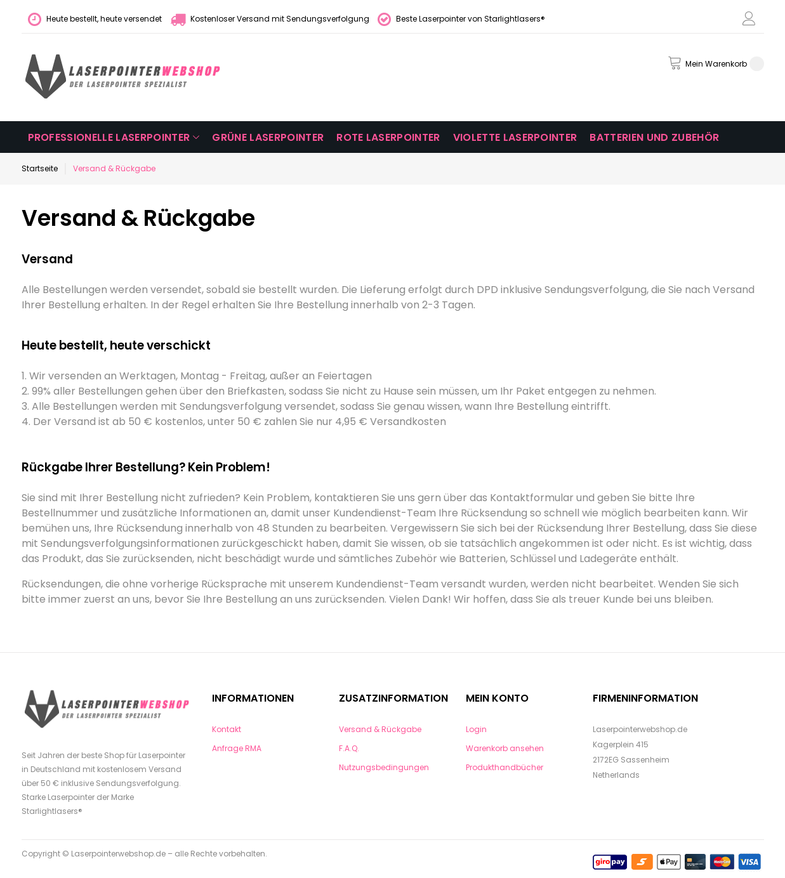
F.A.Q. (349, 748)
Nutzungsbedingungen (384, 767)
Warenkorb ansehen (505, 748)
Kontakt (226, 729)
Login (476, 729)
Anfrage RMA (236, 748)
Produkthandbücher (504, 767)
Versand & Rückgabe (380, 729)
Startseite (40, 168)
